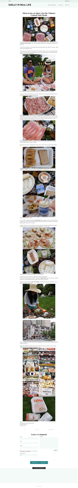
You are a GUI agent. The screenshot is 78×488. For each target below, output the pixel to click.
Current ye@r (29, 454)
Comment (37, 429)
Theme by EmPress (39, 486)
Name (21, 436)
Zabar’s (21, 421)
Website (21, 445)
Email (21, 441)
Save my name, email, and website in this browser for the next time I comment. (28, 451)
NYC (41, 11)
